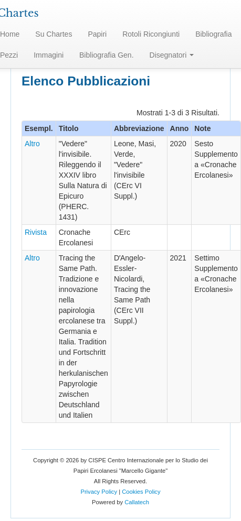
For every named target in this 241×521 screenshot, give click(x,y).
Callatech (136, 502)
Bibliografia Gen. (106, 55)
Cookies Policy (141, 492)
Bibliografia (213, 34)
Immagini (49, 55)
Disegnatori (172, 55)
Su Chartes (53, 34)
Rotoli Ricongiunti (151, 34)
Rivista (36, 232)
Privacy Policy (98, 492)
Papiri (97, 34)
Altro (32, 143)
